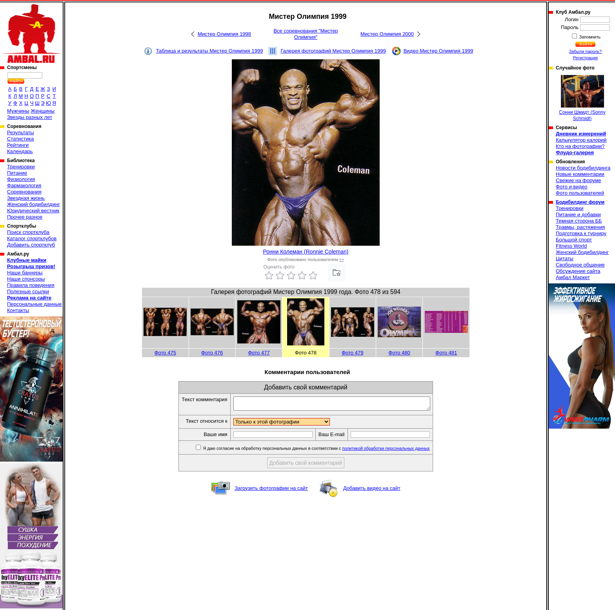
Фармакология (24, 185)
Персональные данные (34, 304)
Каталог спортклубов (31, 238)
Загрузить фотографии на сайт (271, 490)
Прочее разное (24, 217)
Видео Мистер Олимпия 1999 (438, 51)
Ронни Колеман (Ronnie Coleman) (306, 251)
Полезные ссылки (28, 291)
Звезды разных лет (29, 117)
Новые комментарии (580, 174)
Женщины (43, 111)
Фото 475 (165, 353)
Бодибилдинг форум (580, 202)
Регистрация (585, 57)
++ (341, 259)
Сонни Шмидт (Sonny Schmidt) (582, 98)
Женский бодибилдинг (33, 204)
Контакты (18, 310)
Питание (17, 173)
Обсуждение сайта (578, 271)
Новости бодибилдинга (583, 168)
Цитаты (564, 258)
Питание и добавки (578, 214)
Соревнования (24, 192)
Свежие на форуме (578, 180)
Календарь (20, 151)
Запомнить (589, 37)
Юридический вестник (33, 211)
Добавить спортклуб (31, 245)
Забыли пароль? (585, 51)
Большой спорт (574, 240)
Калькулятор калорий (581, 140)
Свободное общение (580, 265)
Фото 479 (352, 353)
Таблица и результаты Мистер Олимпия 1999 (209, 51)
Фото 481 (446, 353)
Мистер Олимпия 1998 (224, 34)
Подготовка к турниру (581, 233)
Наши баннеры (24, 273)
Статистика (20, 139)
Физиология (21, 179)
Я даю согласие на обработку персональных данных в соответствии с (328, 450)
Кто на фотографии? (580, 146)
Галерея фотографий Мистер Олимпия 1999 (333, 51)
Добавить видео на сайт (371, 490)
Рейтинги (18, 145)
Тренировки (21, 167)
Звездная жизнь (26, 198)
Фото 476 (212, 353)
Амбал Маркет (573, 277)
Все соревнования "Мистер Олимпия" (305, 34)
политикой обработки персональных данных (398, 450)
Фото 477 (258, 353)
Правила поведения (31, 285)
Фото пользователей (580, 193)
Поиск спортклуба (28, 232)
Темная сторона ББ (579, 221)
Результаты (20, 132)
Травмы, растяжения (580, 227)
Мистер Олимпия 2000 (387, 34)
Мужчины (18, 111)
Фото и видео (572, 187)
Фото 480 (399, 353)
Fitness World (571, 246)
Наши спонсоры (26, 279)
